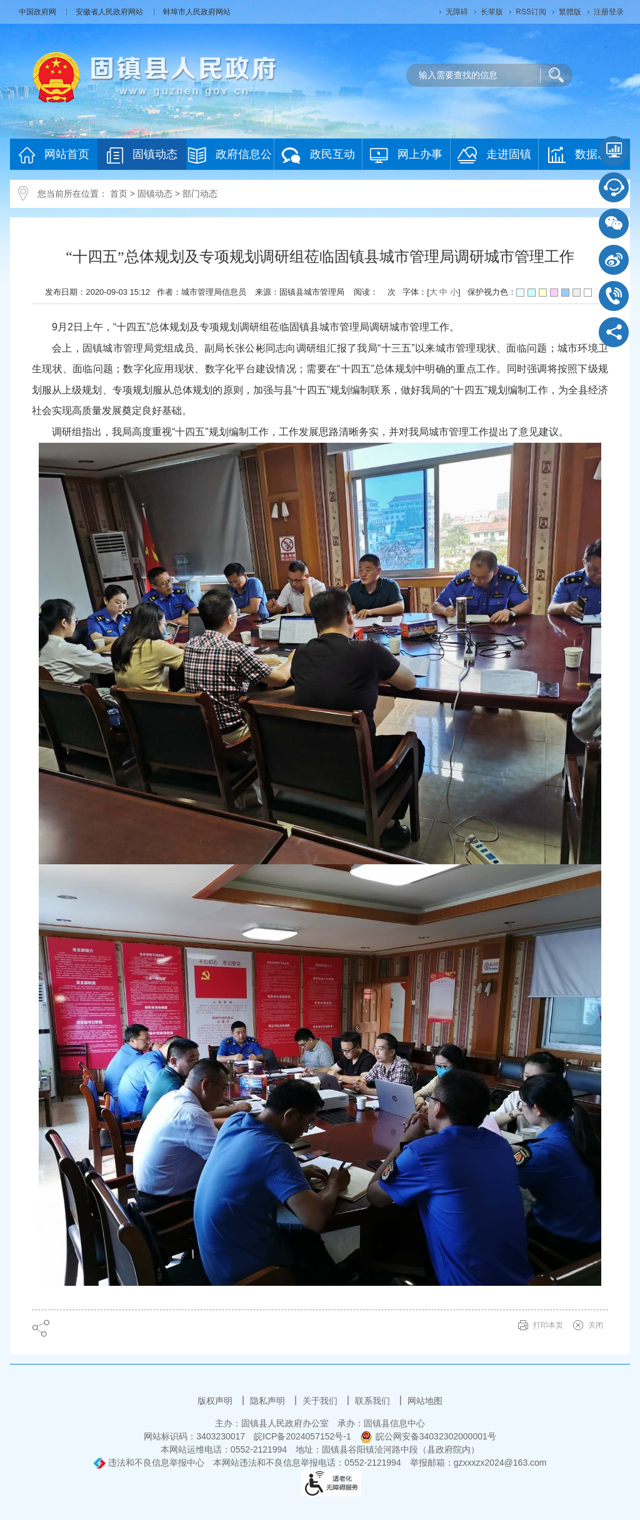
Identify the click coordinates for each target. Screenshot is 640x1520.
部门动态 (200, 194)
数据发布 (584, 155)
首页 (119, 194)
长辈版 (492, 11)
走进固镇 (494, 155)
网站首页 (54, 155)
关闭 (595, 1325)
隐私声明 (269, 1401)
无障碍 (457, 11)
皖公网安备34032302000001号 (428, 1436)
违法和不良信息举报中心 (148, 1463)
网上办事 (406, 155)
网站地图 (425, 1401)
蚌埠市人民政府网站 (197, 11)
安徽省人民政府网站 (110, 11)
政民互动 (318, 155)
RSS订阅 (531, 11)
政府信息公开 (230, 158)
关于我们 (321, 1401)
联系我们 (373, 1401)
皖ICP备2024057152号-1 (302, 1436)
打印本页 (548, 1325)
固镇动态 (142, 155)
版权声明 (216, 1401)
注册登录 (609, 11)
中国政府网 (38, 11)
